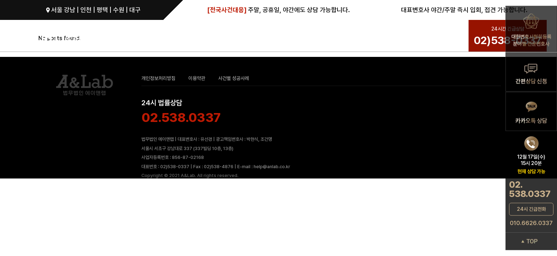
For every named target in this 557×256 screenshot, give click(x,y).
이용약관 (196, 78)
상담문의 (384, 36)
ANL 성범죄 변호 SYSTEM (295, 36)
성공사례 (354, 36)
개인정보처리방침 (158, 78)
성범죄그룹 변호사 (187, 36)
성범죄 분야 (233, 36)
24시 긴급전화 (531, 209)
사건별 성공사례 (233, 78)
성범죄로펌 (137, 36)
